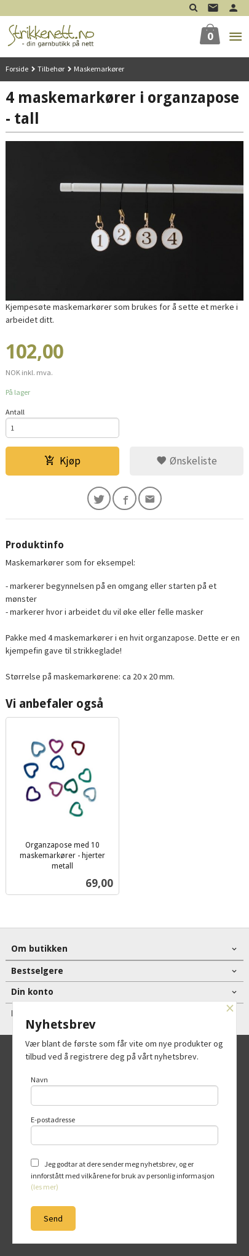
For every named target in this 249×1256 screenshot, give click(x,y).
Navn (125, 1090)
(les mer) (44, 1186)
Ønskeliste (186, 461)
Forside (17, 68)
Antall (15, 411)
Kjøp (62, 461)
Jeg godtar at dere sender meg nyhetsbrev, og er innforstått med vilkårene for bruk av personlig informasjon (123, 1175)
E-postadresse (125, 1130)
